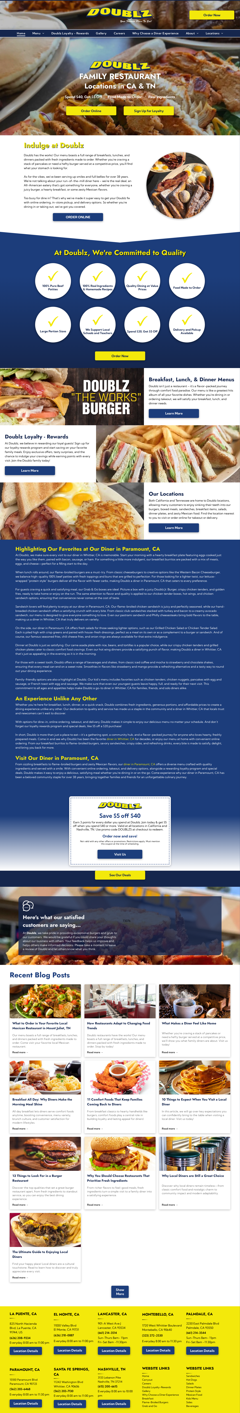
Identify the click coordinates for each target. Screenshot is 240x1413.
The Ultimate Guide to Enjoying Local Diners (40, 1254)
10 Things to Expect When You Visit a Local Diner (194, 1102)
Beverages (192, 1406)
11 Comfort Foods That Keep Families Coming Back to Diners (114, 1102)
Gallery (146, 1391)
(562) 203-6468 (20, 1389)
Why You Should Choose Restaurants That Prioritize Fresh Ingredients (118, 1178)
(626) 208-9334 (20, 1338)
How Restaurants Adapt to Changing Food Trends (118, 1025)
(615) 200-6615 (107, 1386)
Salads (190, 1383)
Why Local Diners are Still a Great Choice (193, 1175)
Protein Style (193, 1391)
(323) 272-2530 (152, 1335)
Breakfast (147, 1398)
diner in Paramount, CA (139, 764)
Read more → (20, 1052)
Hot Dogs (191, 1379)
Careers (146, 1383)
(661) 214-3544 (196, 1333)
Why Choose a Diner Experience (160, 1394)
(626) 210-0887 (64, 1335)
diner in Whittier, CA (120, 739)
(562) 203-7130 (63, 1391)
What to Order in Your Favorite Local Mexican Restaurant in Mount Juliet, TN (41, 1025)
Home (145, 1376)
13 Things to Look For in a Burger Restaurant (37, 1178)
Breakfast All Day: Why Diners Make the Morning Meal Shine (42, 1102)
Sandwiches (193, 1376)
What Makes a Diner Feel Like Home (189, 1023)
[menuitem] (21, 33)
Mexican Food (194, 1394)
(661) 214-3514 (107, 1333)
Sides (189, 1402)
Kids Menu (192, 1398)
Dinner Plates (193, 1387)
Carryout (147, 1379)
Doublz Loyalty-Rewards (156, 1387)
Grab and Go (149, 1406)
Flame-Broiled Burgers (155, 1402)
